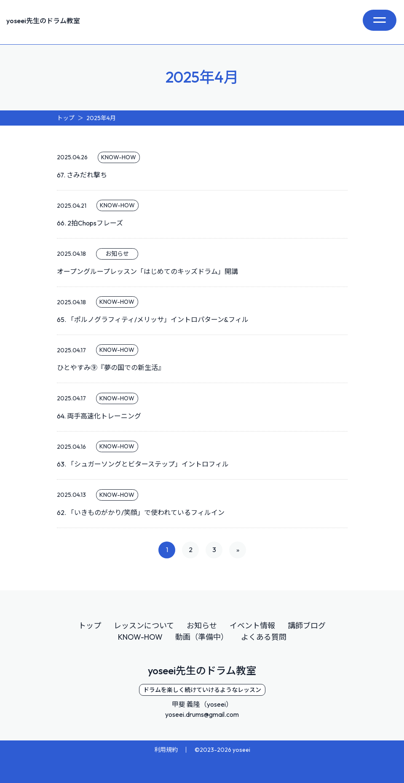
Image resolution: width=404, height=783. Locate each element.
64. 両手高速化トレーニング (99, 416)
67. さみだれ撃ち (82, 175)
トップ (89, 625)
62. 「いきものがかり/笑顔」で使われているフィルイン (141, 512)
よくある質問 (263, 637)
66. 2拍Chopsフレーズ (90, 223)
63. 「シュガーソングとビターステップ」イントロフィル (143, 464)
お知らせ (202, 625)
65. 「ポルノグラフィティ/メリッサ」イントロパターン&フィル (153, 319)
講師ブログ (307, 625)
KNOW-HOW (140, 637)
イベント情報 (252, 625)
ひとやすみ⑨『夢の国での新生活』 (111, 367)
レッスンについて (144, 625)
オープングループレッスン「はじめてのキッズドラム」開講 (147, 271)
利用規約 (166, 749)
